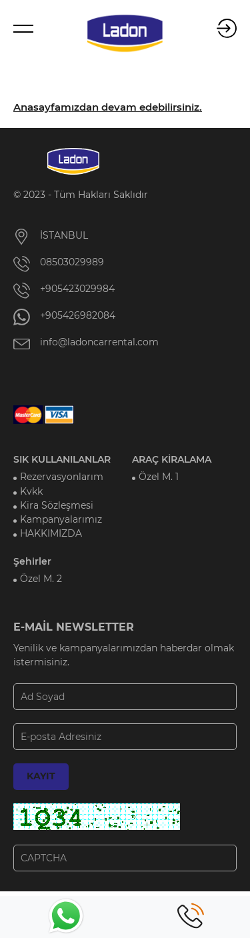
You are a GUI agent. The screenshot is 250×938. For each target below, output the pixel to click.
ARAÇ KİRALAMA (171, 459)
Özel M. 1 (159, 476)
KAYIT (41, 776)
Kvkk (31, 491)
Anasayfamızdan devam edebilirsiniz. (107, 107)
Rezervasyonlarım (61, 476)
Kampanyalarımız (61, 519)
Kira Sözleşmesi (56, 505)
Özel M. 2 (41, 578)
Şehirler (32, 561)
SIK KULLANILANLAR (62, 459)
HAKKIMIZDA (51, 533)
